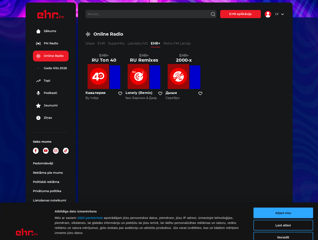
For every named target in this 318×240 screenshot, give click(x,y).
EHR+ (155, 43)
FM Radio (47, 43)
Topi (43, 80)
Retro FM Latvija (176, 43)
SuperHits (116, 43)
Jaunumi (47, 105)
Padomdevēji (43, 163)
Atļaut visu (283, 179)
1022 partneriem (90, 184)
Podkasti (46, 93)
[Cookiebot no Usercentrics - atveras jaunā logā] (27, 232)
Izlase (90, 43)
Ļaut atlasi (283, 191)
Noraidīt (283, 203)
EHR (101, 43)
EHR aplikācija (240, 14)
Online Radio (50, 56)
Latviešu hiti (138, 43)
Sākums (46, 31)
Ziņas (44, 117)
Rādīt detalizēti (227, 232)
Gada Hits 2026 (51, 68)
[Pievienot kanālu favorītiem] (120, 93)
